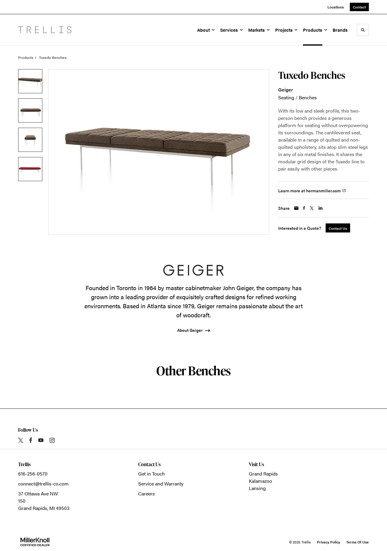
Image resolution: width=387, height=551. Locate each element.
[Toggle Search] (363, 30)
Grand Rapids (263, 473)
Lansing (257, 488)
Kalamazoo (260, 480)
